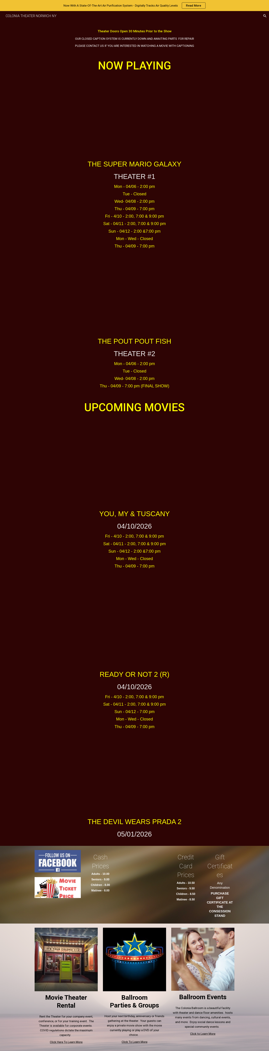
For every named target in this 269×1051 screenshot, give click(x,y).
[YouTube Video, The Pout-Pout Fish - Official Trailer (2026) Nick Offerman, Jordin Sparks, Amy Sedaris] (134, 292)
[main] (134, 37)
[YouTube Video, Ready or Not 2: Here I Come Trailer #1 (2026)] (134, 618)
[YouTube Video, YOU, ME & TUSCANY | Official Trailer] (134, 461)
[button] (265, 16)
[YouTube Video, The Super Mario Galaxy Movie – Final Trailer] (134, 115)
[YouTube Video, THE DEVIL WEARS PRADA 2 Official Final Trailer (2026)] (134, 773)
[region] (134, 5)
